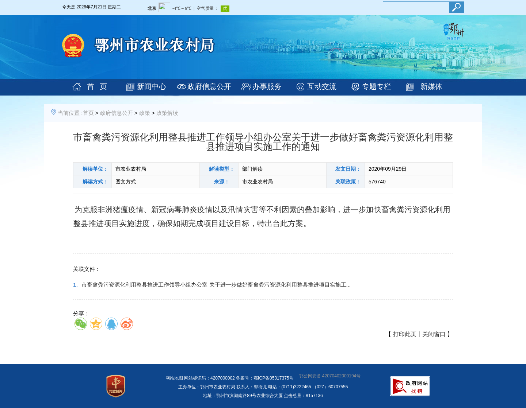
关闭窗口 (434, 334)
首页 (88, 113)
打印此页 (404, 334)
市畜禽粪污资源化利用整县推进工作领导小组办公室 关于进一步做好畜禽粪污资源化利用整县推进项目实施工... (216, 284)
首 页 (97, 86)
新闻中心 (151, 86)
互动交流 (321, 86)
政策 (144, 113)
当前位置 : (70, 113)
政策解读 (167, 113)
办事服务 (267, 86)
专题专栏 (376, 86)
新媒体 (431, 86)
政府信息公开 (209, 86)
